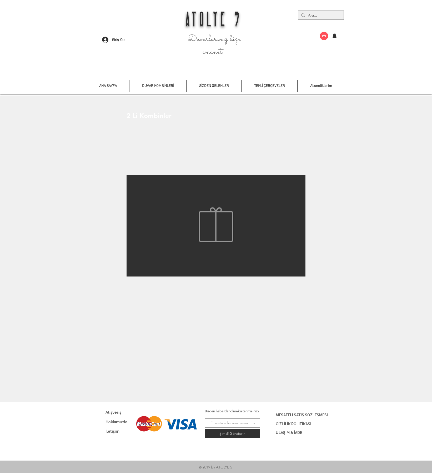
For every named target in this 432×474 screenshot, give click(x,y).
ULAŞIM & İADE (289, 433)
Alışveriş (113, 412)
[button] (334, 35)
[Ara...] (320, 15)
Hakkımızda (117, 421)
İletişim (112, 431)
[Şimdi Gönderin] (232, 433)
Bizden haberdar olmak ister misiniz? (232, 411)
